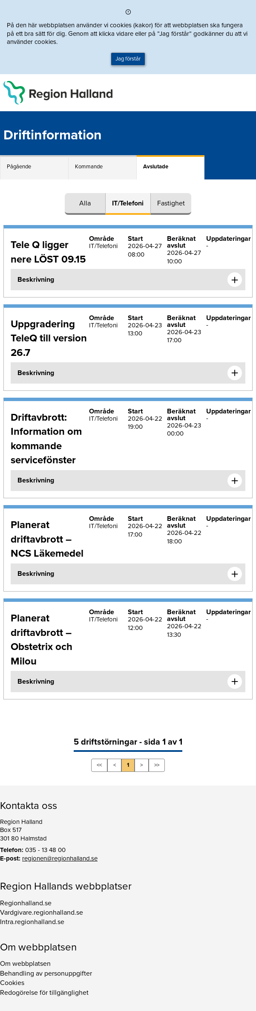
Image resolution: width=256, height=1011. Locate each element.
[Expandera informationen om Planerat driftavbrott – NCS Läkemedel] (234, 574)
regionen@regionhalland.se (60, 858)
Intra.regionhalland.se (32, 922)
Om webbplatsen (25, 963)
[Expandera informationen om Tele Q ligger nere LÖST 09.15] (234, 279)
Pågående (19, 166)
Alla (85, 203)
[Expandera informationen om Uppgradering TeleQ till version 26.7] (234, 373)
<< (99, 765)
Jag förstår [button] (128, 58)
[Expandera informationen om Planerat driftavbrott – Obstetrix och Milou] (234, 681)
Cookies (12, 983)
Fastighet (171, 203)
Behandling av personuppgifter (46, 973)
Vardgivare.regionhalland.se (41, 912)
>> (156, 765)
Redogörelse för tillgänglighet (44, 992)
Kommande (89, 166)
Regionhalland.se (26, 903)
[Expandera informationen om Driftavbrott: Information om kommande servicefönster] (234, 481)
